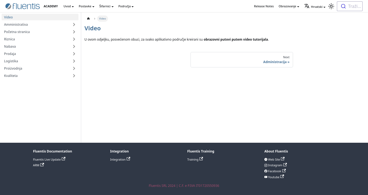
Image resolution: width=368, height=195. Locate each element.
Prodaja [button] (10, 53)
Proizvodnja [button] (13, 68)
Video (8, 17)
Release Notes (264, 6)
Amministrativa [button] (16, 24)
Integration (120, 159)
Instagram (277, 165)
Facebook (276, 171)
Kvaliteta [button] (11, 75)
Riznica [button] (9, 39)
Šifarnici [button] (104, 6)
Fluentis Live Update (49, 159)
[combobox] (350, 6)
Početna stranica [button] (17, 32)
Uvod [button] (67, 6)
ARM (38, 165)
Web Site (276, 159)
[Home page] (88, 18)
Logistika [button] (11, 61)
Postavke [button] (85, 6)
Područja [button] (125, 6)
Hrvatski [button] (313, 7)
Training (195, 159)
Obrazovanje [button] (287, 6)
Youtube (275, 177)
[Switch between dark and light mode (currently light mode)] (331, 6)
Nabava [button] (10, 46)
